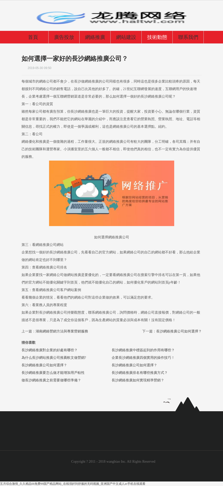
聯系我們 (188, 37)
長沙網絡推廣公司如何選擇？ (44, 365)
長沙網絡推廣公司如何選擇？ (134, 365)
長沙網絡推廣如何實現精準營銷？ (138, 380)
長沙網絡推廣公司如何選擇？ (179, 331)
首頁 (33, 37)
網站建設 (126, 37)
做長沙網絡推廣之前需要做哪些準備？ (51, 380)
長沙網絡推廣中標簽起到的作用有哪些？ (143, 350)
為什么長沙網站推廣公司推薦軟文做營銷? (54, 358)
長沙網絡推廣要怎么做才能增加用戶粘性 (53, 373)
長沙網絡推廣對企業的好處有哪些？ (50, 350)
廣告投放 (64, 37)
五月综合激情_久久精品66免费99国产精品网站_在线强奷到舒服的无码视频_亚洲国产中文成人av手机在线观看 (72, 483)
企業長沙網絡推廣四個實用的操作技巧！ (143, 358)
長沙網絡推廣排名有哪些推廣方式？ (140, 373)
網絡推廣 (95, 37)
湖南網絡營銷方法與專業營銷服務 (62, 331)
